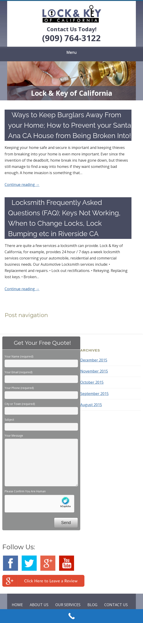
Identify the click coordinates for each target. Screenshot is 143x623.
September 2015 (94, 393)
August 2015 (91, 404)
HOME (17, 604)
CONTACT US (116, 604)
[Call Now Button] (71, 616)
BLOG (92, 604)
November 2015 (94, 371)
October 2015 (92, 382)
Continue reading (22, 184)
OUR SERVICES (67, 604)
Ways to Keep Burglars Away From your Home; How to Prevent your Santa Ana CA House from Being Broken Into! (69, 125)
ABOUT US (39, 604)
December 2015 (93, 360)
